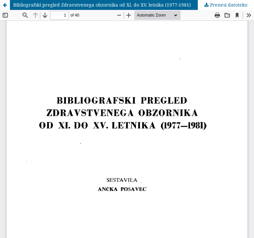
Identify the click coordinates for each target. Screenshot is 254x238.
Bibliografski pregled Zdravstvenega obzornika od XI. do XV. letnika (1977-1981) (102, 5)
